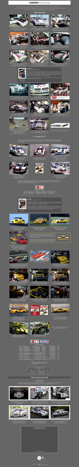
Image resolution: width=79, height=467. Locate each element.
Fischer (26, 8)
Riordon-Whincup (37, 9)
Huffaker (40, 8)
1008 (47, 6)
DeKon (29, 6)
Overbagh (48, 8)
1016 (61, 6)
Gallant (33, 8)
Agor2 (17, 8)
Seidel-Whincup (43, 9)
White (54, 9)
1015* (58, 6)
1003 (36, 6)
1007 (45, 6)
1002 (34, 6)
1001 (32, 6)
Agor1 (15, 8)
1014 (56, 6)
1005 (41, 6)
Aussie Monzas (26, 9)
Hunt (43, 8)
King (45, 8)
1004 (38, 6)
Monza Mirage (19, 6)
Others (60, 8)
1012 (54, 6)
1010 (49, 6)
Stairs (54, 8)
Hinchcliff (36, 8)
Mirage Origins (25, 6)
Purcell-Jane (32, 9)
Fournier (29, 8)
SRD (51, 8)
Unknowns (63, 8)
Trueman (56, 8)
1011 (52, 6)
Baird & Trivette (22, 8)
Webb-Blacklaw (49, 9)
